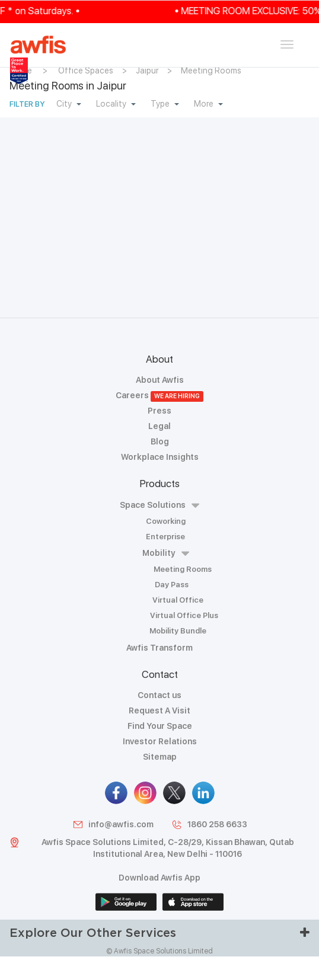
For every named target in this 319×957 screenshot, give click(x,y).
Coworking (166, 521)
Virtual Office (177, 600)
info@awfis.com (113, 824)
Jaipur (147, 70)
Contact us (159, 695)
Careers (160, 395)
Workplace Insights (160, 457)
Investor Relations (160, 741)
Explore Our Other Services (159, 932)
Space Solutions (159, 505)
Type (165, 103)
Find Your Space (159, 726)
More (208, 103)
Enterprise (165, 536)
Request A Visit (159, 710)
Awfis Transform (159, 647)
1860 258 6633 (209, 824)
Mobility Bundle (177, 630)
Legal (159, 426)
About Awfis (160, 380)
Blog (160, 441)
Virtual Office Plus (184, 615)
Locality (116, 103)
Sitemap (160, 756)
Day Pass (172, 584)
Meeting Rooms (211, 70)
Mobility (165, 553)
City (68, 103)
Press (159, 410)
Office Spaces (85, 70)
